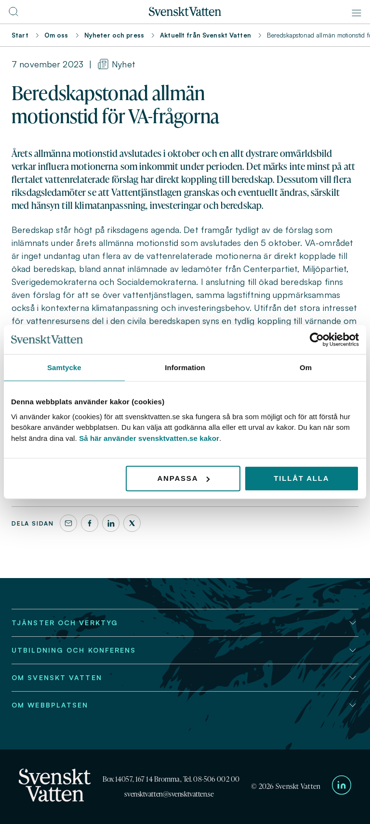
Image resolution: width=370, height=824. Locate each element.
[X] (132, 523)
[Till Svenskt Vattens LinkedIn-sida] (341, 786)
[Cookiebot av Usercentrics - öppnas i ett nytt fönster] (317, 340)
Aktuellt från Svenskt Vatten (205, 35)
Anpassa (183, 478)
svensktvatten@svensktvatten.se (168, 794)
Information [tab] (185, 367)
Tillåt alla (301, 478)
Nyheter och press (114, 35)
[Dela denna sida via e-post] (68, 523)
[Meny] (356, 13)
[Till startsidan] (185, 13)
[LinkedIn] (110, 523)
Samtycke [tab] (64, 367)
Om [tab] (306, 367)
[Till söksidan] (13, 14)
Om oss (56, 35)
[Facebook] (89, 523)
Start (20, 35)
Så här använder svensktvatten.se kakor (149, 438)
